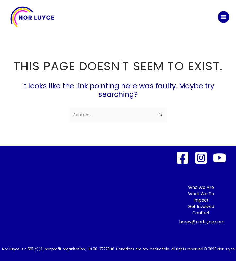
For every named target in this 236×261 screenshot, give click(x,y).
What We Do (201, 194)
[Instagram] (201, 157)
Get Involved (201, 206)
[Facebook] (182, 157)
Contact (201, 213)
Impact (201, 200)
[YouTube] (219, 157)
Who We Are (201, 187)
